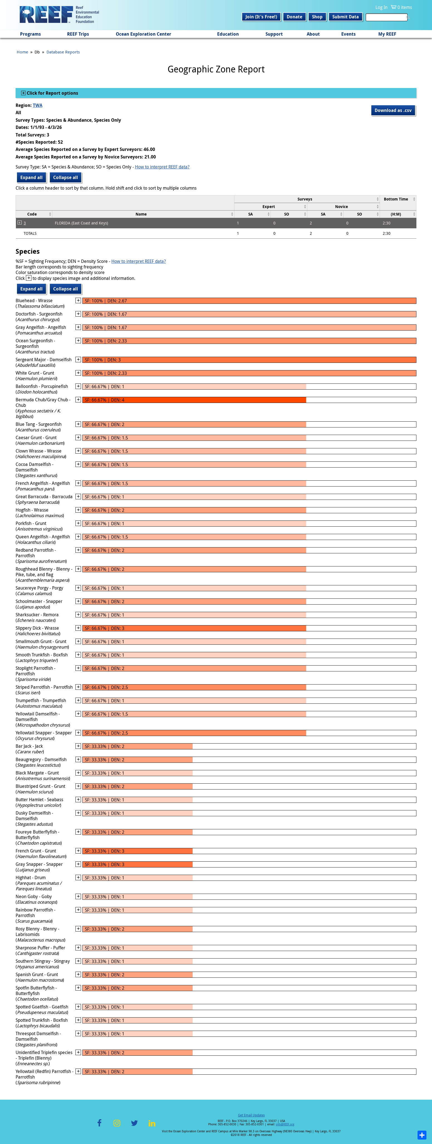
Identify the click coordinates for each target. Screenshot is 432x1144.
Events (348, 34)
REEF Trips (78, 34)
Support (274, 34)
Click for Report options (52, 93)
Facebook (99, 1126)
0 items (404, 7)
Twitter (134, 1126)
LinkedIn (151, 1126)
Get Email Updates (251, 1115)
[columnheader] (307, 199)
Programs (30, 34)
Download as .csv (393, 110)
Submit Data (345, 17)
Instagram (117, 1126)
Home (22, 52)
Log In (381, 7)
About (313, 34)
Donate (294, 17)
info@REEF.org (285, 1124)
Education (228, 34)
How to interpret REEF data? (162, 167)
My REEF (387, 34)
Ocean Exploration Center (143, 34)
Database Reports (63, 52)
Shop (317, 17)
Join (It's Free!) (261, 17)
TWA (37, 105)
